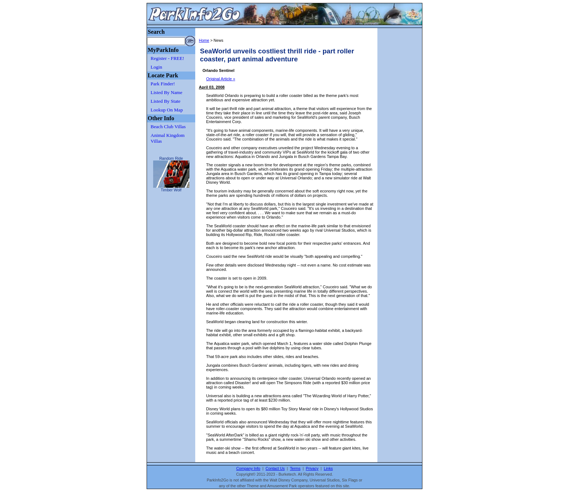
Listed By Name (166, 92)
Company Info (248, 468)
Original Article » (220, 79)
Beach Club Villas (168, 126)
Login (156, 67)
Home (204, 40)
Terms (295, 468)
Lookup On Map (167, 110)
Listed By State (165, 101)
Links (328, 468)
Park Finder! (163, 83)
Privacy (312, 468)
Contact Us (275, 468)
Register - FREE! (167, 58)
